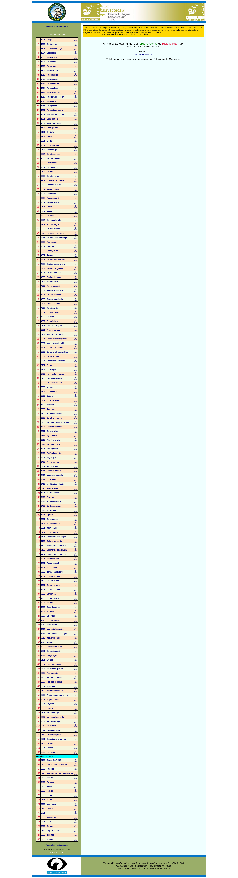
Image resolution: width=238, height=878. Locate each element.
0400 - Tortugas (47, 782)
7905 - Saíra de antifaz (50, 607)
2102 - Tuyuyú (47, 136)
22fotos (75, 651)
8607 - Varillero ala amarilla (52, 717)
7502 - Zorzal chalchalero (52, 572)
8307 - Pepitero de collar (51, 682)
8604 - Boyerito (47, 704)
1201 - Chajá (46, 40)
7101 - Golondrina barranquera (54, 537)
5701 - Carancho (48, 365)
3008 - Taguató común (50, 198)
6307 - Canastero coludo (51, 427)
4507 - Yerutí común (49, 308)
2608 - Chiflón (47, 172)
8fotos (75, 57)
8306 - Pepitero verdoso (51, 677)
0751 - (43, 813)
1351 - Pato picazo (49, 106)
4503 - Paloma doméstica (52, 290)
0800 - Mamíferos (48, 817)
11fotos (75, 39)
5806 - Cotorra (47, 396)
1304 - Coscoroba (48, 53)
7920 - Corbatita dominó (51, 647)
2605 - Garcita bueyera (50, 158)
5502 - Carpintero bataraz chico (54, 352)
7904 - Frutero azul (49, 603)
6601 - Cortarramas (49, 519)
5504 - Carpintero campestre (53, 361)
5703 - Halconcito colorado (52, 374)
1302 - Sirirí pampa (49, 44)
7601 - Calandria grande (51, 576)
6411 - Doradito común (51, 471)
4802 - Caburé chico (49, 321)
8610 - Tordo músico (50, 726)
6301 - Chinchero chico (51, 400)
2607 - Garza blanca (49, 167)
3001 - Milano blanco (50, 189)
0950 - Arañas (47, 839)
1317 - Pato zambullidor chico (54, 97)
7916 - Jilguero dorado (50, 638)
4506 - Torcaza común (50, 304)
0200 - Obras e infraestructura (54, 764)
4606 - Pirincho (47, 317)
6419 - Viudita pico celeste (52, 484)
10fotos (75, 242)
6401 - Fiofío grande (49, 449)
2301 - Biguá (46, 141)
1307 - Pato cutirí (48, 62)
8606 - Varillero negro (50, 713)
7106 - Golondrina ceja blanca (54, 550)
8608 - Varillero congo (50, 721)
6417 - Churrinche (48, 480)
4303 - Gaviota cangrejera (52, 268)
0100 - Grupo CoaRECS (51, 760)
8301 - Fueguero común (51, 664)
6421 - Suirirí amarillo (50, 493)
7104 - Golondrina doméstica (53, 545)
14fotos (75, 48)
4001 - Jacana (47, 255)
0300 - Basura (47, 778)
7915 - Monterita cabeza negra (54, 633)
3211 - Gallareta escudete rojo (54, 238)
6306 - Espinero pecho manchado (55, 422)
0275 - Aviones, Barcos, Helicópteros (57, 773)
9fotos (75, 88)
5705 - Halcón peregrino (51, 378)
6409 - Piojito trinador (50, 466)
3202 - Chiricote (47, 216)
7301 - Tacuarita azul (50, 563)
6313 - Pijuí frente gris (50, 440)
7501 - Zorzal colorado (50, 567)
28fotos (75, 704)
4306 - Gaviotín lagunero (51, 277)
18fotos (75, 61)
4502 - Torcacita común (51, 286)
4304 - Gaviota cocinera (51, 273)
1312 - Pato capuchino (50, 79)
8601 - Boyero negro (49, 699)
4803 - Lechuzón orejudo (51, 326)
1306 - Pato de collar (50, 57)
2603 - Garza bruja (49, 150)
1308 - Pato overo (48, 66)
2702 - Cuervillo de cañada (52, 180)
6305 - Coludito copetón (51, 418)
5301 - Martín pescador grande (54, 339)
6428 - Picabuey (48, 497)
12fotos (75, 400)
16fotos (75, 589)
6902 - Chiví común (49, 532)
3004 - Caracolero (48, 194)
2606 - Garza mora (49, 163)
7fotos (75, 255)
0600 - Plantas (47, 791)
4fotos (75, 119)
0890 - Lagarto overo (50, 830)
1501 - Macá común (49, 119)
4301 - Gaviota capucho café (53, 260)
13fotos (75, 44)
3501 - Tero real (47, 246)
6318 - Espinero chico (50, 444)
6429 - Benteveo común (51, 502)
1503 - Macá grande (49, 128)
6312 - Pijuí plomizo (49, 436)
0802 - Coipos (47, 826)
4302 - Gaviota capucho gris (53, 264)
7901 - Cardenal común (51, 589)
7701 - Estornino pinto (50, 585)
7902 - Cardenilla (48, 594)
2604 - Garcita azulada (50, 154)
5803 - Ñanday (47, 387)
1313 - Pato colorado (50, 84)
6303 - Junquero (48, 409)
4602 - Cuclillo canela (50, 312)
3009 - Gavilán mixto (50, 202)
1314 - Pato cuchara (49, 88)
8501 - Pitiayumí (48, 686)
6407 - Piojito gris (48, 458)
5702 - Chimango (48, 370)
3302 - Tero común (49, 242)
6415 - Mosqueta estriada (52, 475)
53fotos (75, 835)
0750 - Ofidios (47, 808)
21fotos (75, 185)
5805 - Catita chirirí (49, 392)
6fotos (75, 53)
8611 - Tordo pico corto (51, 730)
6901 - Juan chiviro (49, 528)
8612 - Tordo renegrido (51, 735)
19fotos (75, 167)
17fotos (75, 668)
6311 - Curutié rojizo (49, 431)
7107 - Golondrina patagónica (53, 554)
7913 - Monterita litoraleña (52, 629)
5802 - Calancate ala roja (51, 383)
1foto (75, 75)
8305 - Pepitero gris (49, 673)
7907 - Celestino (48, 616)
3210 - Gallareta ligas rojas (52, 233)
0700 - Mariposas (48, 804)
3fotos (75, 97)
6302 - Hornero (47, 405)
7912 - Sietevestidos (49, 625)
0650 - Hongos (47, 795)
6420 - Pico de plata (49, 488)
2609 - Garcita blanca (50, 176)
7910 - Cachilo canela (50, 620)
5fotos (75, 92)
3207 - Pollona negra (50, 224)
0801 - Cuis (46, 822)
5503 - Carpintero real (50, 356)
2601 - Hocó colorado (50, 145)
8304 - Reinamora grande (52, 669)
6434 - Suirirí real (48, 510)
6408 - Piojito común (50, 462)
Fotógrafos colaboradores (57, 26)
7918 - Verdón (47, 642)
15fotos (75, 141)
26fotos (75, 273)
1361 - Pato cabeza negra (52, 110)
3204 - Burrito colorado (51, 220)
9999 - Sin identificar (50, 752)
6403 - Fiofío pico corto (51, 453)
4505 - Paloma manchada (52, 299)
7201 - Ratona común (50, 559)
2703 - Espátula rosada (51, 185)
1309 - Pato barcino (49, 70)
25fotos (75, 202)
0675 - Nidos (46, 800)
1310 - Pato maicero (49, 75)
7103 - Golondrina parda (51, 541)
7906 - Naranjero (48, 611)
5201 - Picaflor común (50, 330)
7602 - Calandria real (50, 581)
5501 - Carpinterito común (52, 348)
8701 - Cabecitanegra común (53, 739)
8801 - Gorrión (47, 748)
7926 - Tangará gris (49, 655)
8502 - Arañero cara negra (52, 691)
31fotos (75, 804)
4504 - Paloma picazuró (51, 295)
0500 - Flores (46, 786)
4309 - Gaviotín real (49, 282)
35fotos (75, 365)
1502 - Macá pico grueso (51, 123)
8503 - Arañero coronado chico (54, 695)
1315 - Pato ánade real (50, 92)
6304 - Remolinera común (52, 414)
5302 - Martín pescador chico (53, 343)
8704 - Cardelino (48, 743)
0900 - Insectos (47, 835)
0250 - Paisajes (47, 769)
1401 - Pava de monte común (53, 114)
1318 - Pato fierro (48, 101)
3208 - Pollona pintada (50, 229)
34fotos (75, 387)
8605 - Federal (47, 708)
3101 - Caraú (46, 207)
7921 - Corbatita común (51, 651)
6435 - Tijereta (47, 515)
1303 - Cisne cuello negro (52, 48)
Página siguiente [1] (143, 54)
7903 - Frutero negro (50, 598)
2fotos (75, 83)
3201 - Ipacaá (46, 211)
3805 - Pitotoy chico (49, 251)
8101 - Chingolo (47, 660)
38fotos (75, 786)
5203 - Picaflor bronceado (52, 334)
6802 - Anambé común (50, 523)
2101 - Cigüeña (47, 132)
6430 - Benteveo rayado (51, 506)
